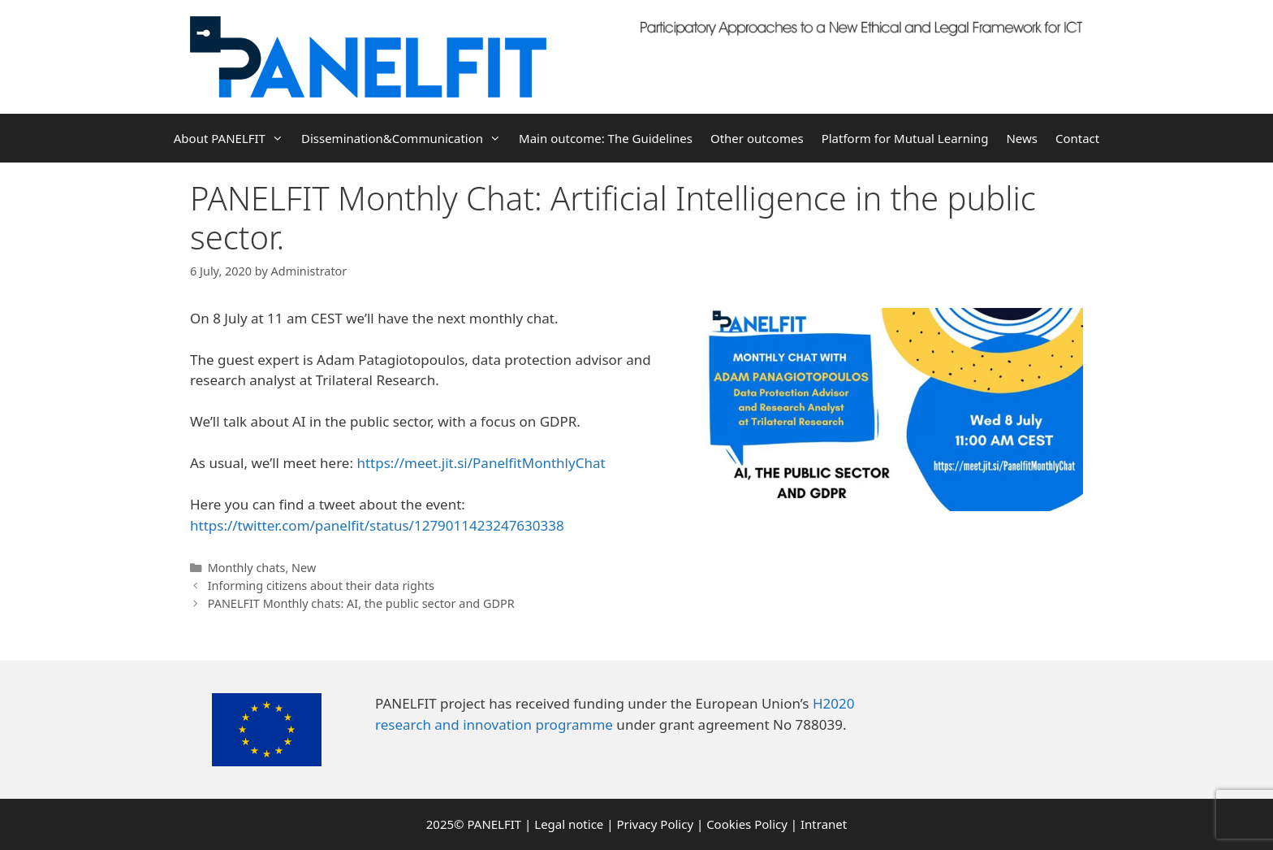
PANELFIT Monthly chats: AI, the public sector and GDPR (361, 603)
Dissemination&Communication (405, 138)
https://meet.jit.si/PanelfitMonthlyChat (480, 462)
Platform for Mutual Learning (905, 138)
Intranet (823, 824)
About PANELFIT (233, 138)
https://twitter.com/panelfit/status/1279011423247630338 (377, 525)
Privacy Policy (654, 824)
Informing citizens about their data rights (321, 585)
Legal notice (568, 824)
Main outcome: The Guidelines (606, 138)
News (1022, 138)
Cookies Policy (747, 824)
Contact (1077, 138)
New (303, 567)
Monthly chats (247, 567)
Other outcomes (757, 138)
